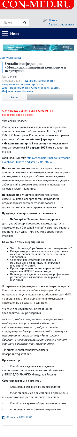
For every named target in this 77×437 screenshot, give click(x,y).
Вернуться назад (10, 57)
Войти (53, 20)
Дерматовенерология (16, 87)
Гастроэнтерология (32, 84)
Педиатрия (29, 80)
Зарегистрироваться (61, 24)
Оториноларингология (45, 87)
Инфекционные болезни (17, 91)
